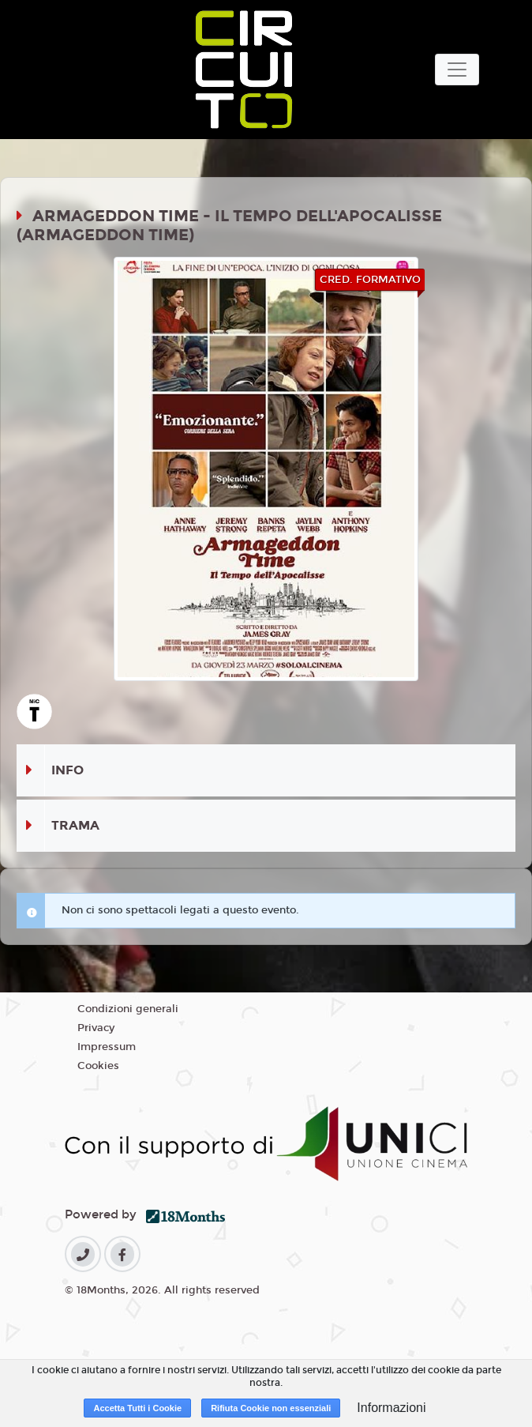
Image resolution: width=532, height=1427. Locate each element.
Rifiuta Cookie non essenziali (271, 1408)
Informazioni (391, 1407)
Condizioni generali (127, 1009)
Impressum (106, 1047)
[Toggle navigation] (457, 69)
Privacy (95, 1028)
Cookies (98, 1066)
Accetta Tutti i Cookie (137, 1408)
